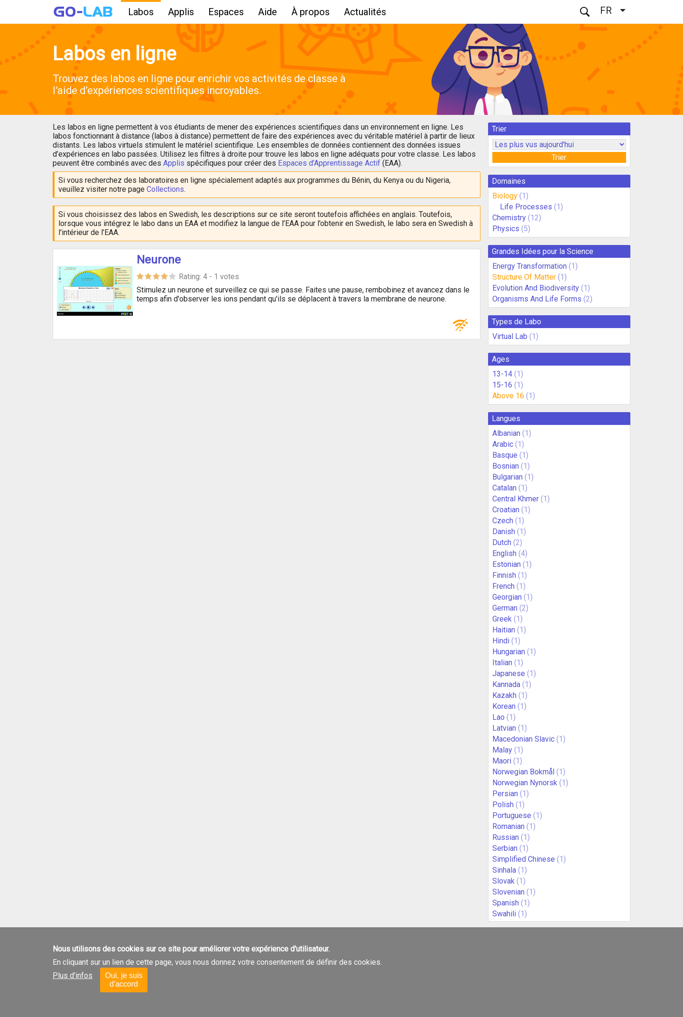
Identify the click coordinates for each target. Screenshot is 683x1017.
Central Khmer (515, 498)
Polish (503, 804)
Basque (504, 455)
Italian (502, 662)
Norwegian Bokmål (523, 771)
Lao (498, 717)
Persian (505, 793)
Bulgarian (507, 476)
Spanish (505, 902)
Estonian (506, 564)
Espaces (226, 12)
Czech (502, 520)
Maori (501, 760)
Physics (505, 228)
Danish (503, 531)
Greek (502, 618)
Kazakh (504, 695)
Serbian (504, 848)
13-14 (502, 373)
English (504, 553)
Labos (141, 12)
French (503, 586)
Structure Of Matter (524, 277)
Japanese (508, 673)
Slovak (503, 880)
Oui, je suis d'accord (123, 979)
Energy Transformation (529, 266)
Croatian (505, 509)
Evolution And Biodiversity (535, 287)
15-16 (502, 384)
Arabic (502, 444)
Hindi (500, 640)
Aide (267, 12)
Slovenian (508, 891)
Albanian (506, 433)
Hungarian (508, 651)
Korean (504, 706)
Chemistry (509, 217)
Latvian (504, 728)
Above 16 (508, 395)
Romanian (508, 826)
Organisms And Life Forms (536, 298)
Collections (165, 189)
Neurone (159, 259)
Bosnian (505, 466)
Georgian (507, 597)
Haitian (503, 629)
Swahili (504, 913)
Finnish (504, 575)
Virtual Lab (509, 336)
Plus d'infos (72, 975)
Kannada (506, 684)
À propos (310, 12)
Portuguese (511, 815)
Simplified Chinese (523, 859)
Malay (502, 749)
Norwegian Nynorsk (524, 782)
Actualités (365, 12)
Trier (559, 157)
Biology (504, 195)
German (504, 607)
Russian (505, 837)
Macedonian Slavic (523, 739)
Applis (181, 12)
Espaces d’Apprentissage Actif (329, 163)
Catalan (504, 487)
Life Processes (526, 206)
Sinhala (504, 870)
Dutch (501, 542)
